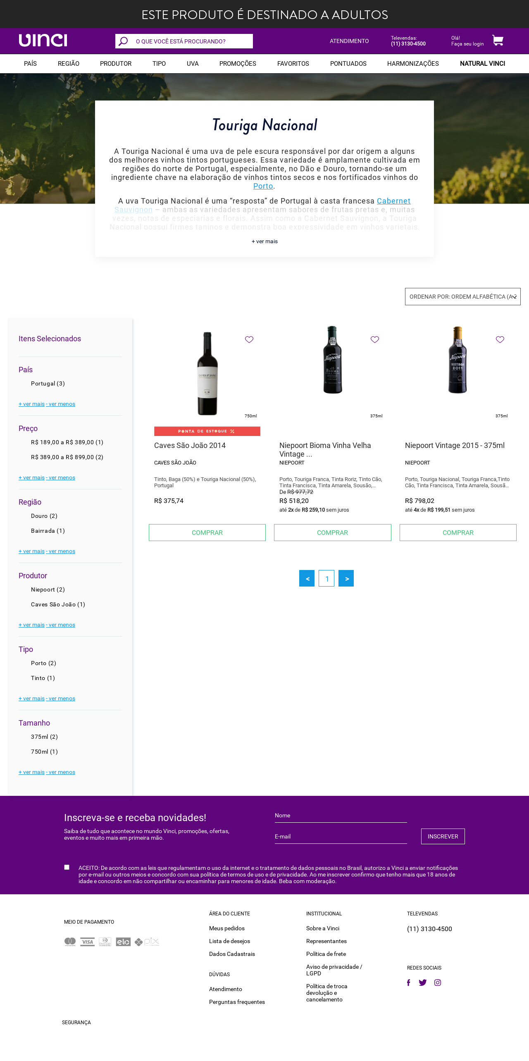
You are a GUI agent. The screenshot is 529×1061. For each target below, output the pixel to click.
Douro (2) (44, 516)
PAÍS (30, 63)
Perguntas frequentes (237, 1002)
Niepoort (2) (48, 589)
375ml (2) (44, 736)
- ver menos (60, 403)
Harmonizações (413, 63)
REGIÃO (68, 63)
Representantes (326, 941)
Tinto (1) (43, 678)
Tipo (159, 63)
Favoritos (293, 63)
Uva (193, 63)
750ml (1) (44, 751)
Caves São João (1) (58, 604)
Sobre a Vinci (322, 928)
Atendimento (225, 989)
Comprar (207, 532)
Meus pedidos (227, 928)
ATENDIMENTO (349, 41)
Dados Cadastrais (232, 954)
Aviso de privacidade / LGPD (334, 970)
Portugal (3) (48, 383)
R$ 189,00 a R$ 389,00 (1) (67, 442)
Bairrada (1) (48, 530)
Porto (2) (43, 663)
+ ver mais (265, 241)
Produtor (115, 63)
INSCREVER (443, 836)
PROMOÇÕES (237, 63)
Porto (263, 186)
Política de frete (326, 954)
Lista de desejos (229, 941)
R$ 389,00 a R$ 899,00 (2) (67, 457)
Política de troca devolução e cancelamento (327, 993)
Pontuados (348, 63)
